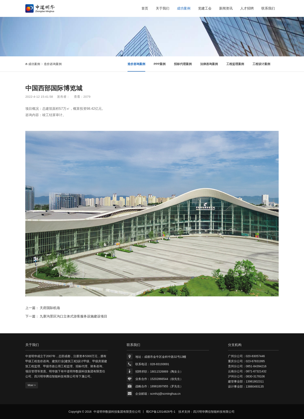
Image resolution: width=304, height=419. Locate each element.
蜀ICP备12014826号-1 (160, 411)
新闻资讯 (226, 8)
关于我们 (162, 8)
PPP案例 (160, 64)
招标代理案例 (183, 64)
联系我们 (268, 8)
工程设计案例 (261, 64)
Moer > (32, 385)
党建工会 (205, 8)
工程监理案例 (235, 64)
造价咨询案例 (53, 64)
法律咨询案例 (209, 64)
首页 (144, 8)
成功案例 (183, 8)
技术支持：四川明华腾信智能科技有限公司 (206, 411)
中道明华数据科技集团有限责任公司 (117, 411)
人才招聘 (247, 8)
